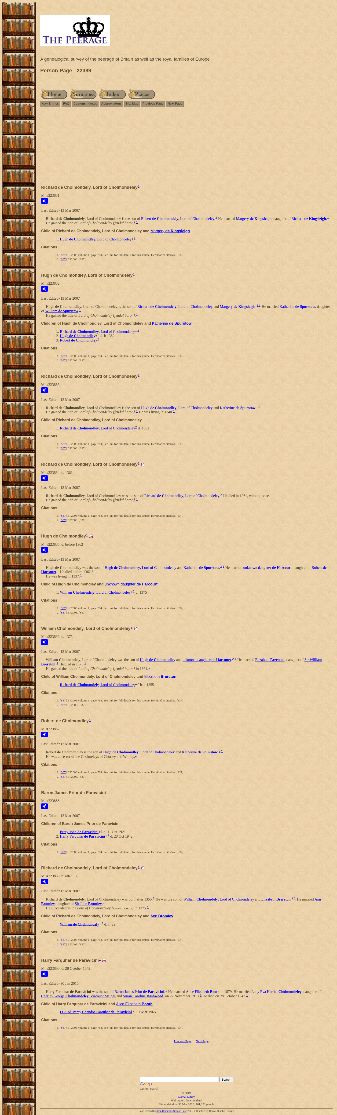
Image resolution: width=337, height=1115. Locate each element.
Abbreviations (111, 103)
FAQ (66, 103)
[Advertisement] (186, 148)
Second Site (179, 1111)
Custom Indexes (85, 103)
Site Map (132, 103)
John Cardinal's (164, 1111)
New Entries (50, 103)
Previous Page (153, 103)
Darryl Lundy (186, 1096)
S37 (63, 255)
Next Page (175, 103)
